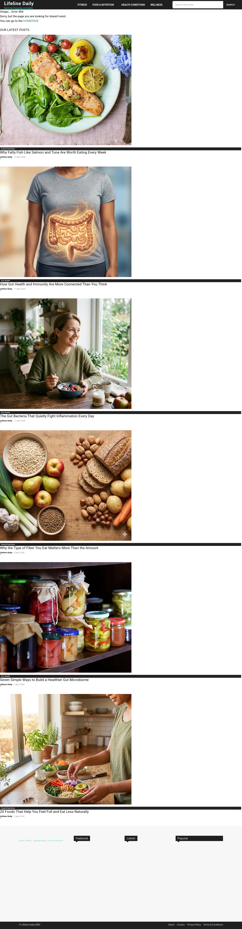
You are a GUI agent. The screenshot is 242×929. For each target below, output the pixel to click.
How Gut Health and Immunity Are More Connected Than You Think (53, 284)
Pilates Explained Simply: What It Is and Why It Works (104, 900)
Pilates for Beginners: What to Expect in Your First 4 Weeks (106, 879)
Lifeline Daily (6, 157)
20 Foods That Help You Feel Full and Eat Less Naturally (44, 812)
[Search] (230, 4)
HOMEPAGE (31, 21)
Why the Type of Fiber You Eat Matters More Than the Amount (49, 548)
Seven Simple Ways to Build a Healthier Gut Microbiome (44, 680)
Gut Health (5, 280)
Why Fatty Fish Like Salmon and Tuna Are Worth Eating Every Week (53, 152)
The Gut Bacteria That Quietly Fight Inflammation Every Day (47, 416)
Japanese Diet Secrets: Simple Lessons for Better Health (105, 855)
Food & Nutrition (8, 149)
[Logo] (23, 4)
